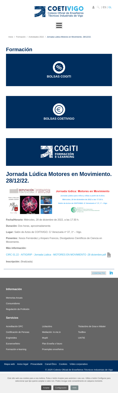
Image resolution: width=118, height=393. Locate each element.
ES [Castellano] (104, 7)
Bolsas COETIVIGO (59, 111)
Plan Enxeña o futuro (52, 343)
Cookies (63, 364)
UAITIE (81, 338)
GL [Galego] (110, 7)
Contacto (98, 273)
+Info (74, 388)
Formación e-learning (16, 349)
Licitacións (47, 326)
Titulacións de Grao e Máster (92, 326)
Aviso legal (22, 364)
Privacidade (37, 364)
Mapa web (9, 364)
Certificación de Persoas (17, 332)
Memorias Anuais (14, 298)
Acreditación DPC (14, 326)
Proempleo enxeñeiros (53, 349)
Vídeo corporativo (79, 364)
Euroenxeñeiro (13, 343)
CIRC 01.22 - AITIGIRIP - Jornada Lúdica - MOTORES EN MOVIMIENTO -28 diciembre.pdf (56, 254)
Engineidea (11, 338)
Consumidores (13, 303)
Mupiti (45, 338)
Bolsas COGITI (59, 69)
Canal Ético (51, 364)
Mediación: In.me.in (51, 332)
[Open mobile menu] (59, 25)
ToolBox (82, 332)
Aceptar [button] (46, 388)
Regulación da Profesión (18, 309)
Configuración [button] (61, 388)
